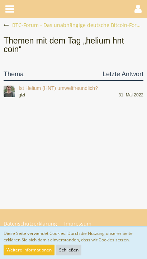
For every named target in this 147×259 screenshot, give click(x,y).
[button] (10, 9)
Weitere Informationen (29, 250)
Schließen (69, 250)
